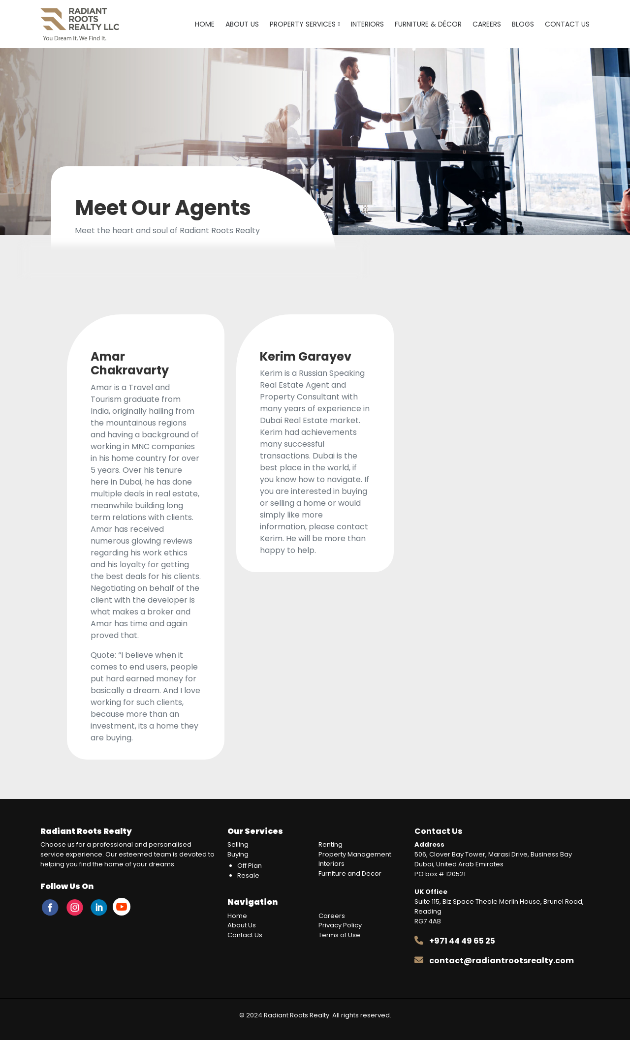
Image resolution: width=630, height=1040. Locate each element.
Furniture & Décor (428, 24)
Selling (238, 844)
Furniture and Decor (349, 873)
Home (205, 24)
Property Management (354, 854)
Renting (330, 844)
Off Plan (249, 865)
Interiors (367, 24)
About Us (242, 24)
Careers (486, 24)
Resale (248, 875)
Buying (238, 854)
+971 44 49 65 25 (462, 941)
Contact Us (567, 24)
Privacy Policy (340, 925)
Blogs (523, 24)
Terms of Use (339, 935)
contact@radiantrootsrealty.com (501, 960)
